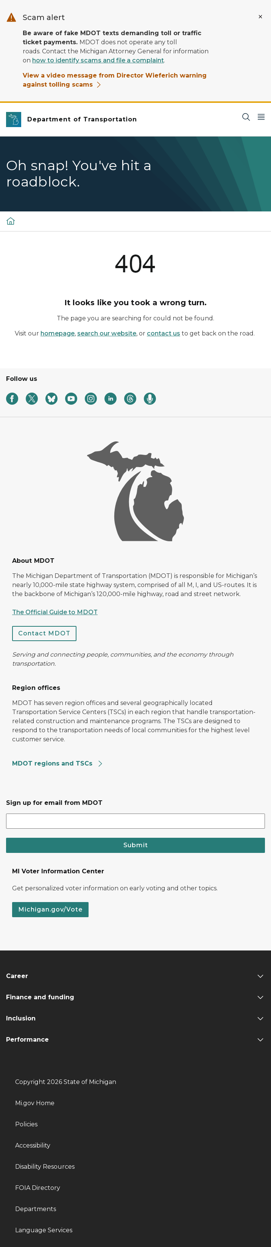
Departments (35, 1209)
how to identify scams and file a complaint (98, 60)
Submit (135, 845)
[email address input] (135, 821)
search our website (106, 333)
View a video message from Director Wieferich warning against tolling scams (115, 80)
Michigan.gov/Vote (50, 909)
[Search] (246, 116)
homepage (57, 333)
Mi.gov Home (35, 1103)
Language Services (43, 1230)
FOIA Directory (37, 1187)
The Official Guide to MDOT (55, 612)
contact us (163, 333)
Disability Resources (45, 1166)
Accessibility (32, 1145)
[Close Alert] (260, 16)
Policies (26, 1124)
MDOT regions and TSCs (57, 763)
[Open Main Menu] (261, 116)
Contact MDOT (44, 633)
